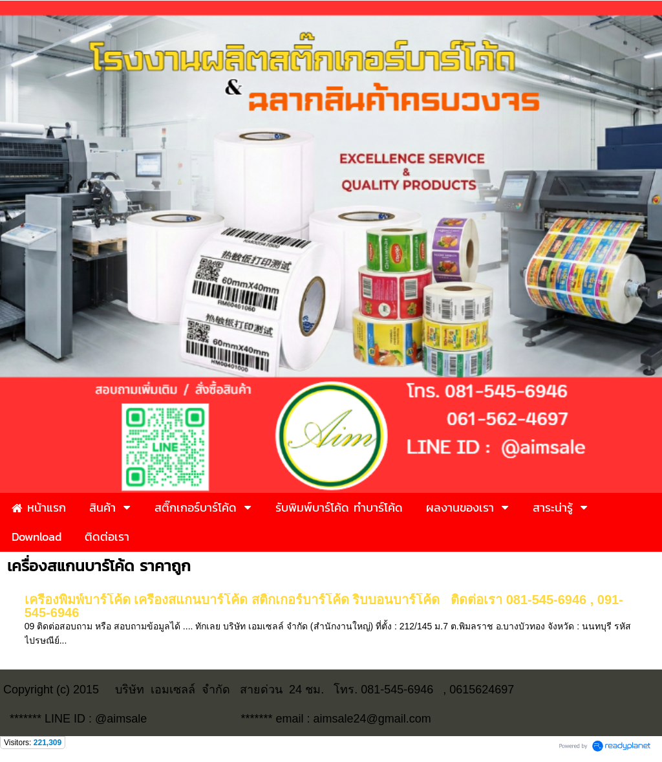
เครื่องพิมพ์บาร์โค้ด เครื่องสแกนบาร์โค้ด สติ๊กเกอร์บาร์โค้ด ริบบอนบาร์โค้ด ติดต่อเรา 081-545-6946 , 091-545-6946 (324, 606)
